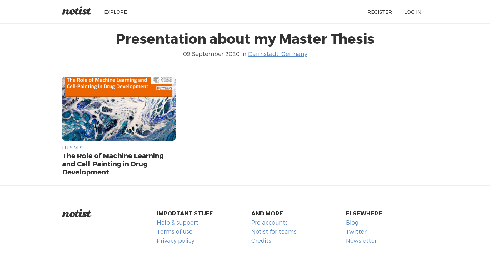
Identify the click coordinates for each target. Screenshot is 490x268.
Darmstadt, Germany (277, 53)
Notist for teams (274, 231)
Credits (261, 240)
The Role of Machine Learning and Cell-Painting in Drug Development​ (113, 163)
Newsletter (361, 240)
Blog (352, 222)
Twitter (356, 231)
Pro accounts (269, 222)
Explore (115, 12)
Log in (413, 12)
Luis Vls (72, 147)
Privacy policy (175, 240)
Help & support (177, 222)
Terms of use (174, 231)
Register (380, 12)
